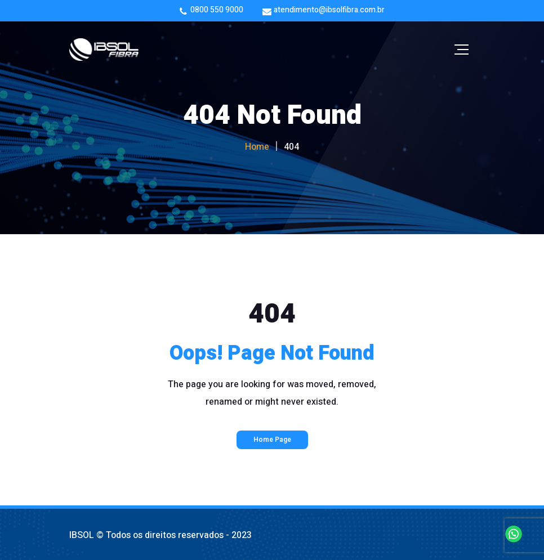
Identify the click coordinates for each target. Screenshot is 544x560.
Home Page (272, 439)
